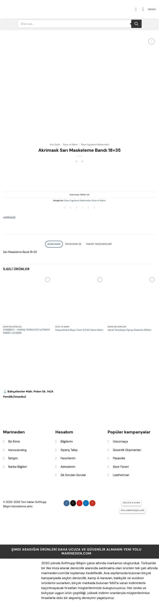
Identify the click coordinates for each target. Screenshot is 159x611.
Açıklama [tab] (58, 243)
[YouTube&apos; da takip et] (92, 502)
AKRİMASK (9, 217)
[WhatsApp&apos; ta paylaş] (64, 208)
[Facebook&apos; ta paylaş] (70, 208)
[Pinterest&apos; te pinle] (88, 208)
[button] (150, 9)
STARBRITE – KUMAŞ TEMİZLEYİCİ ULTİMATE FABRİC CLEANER (26, 331)
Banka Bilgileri (17, 466)
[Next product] (76, 161)
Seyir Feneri (121, 466)
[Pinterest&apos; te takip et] (80, 502)
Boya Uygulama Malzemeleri (95, 144)
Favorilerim (67, 457)
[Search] (136, 24)
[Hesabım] (139, 9)
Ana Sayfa (55, 144)
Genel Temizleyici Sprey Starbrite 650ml (129, 329)
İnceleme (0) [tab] (74, 243)
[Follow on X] (73, 502)
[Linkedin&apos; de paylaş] (94, 208)
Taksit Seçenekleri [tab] (96, 243)
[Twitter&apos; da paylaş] (76, 208)
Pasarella (119, 457)
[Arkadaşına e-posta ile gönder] (82, 208)
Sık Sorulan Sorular (73, 474)
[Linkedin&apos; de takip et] (86, 502)
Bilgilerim (66, 440)
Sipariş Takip (68, 449)
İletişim (13, 457)
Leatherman (121, 474)
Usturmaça (120, 440)
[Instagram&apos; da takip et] (67, 502)
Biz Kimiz (14, 440)
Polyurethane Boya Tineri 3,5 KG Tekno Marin (79, 329)
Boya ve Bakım (70, 144)
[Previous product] (82, 161)
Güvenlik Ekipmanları (127, 449)
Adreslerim (67, 466)
